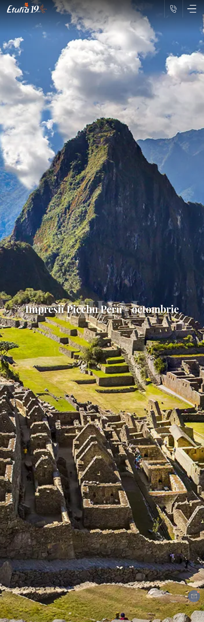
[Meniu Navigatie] (192, 9)
